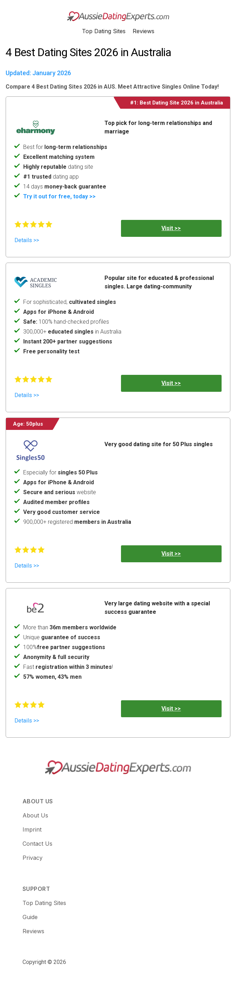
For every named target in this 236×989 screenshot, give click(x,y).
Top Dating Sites (104, 31)
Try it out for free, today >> (59, 196)
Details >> (26, 240)
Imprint (32, 829)
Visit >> (171, 228)
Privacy (33, 857)
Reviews (143, 31)
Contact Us (37, 843)
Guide (30, 917)
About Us (35, 815)
